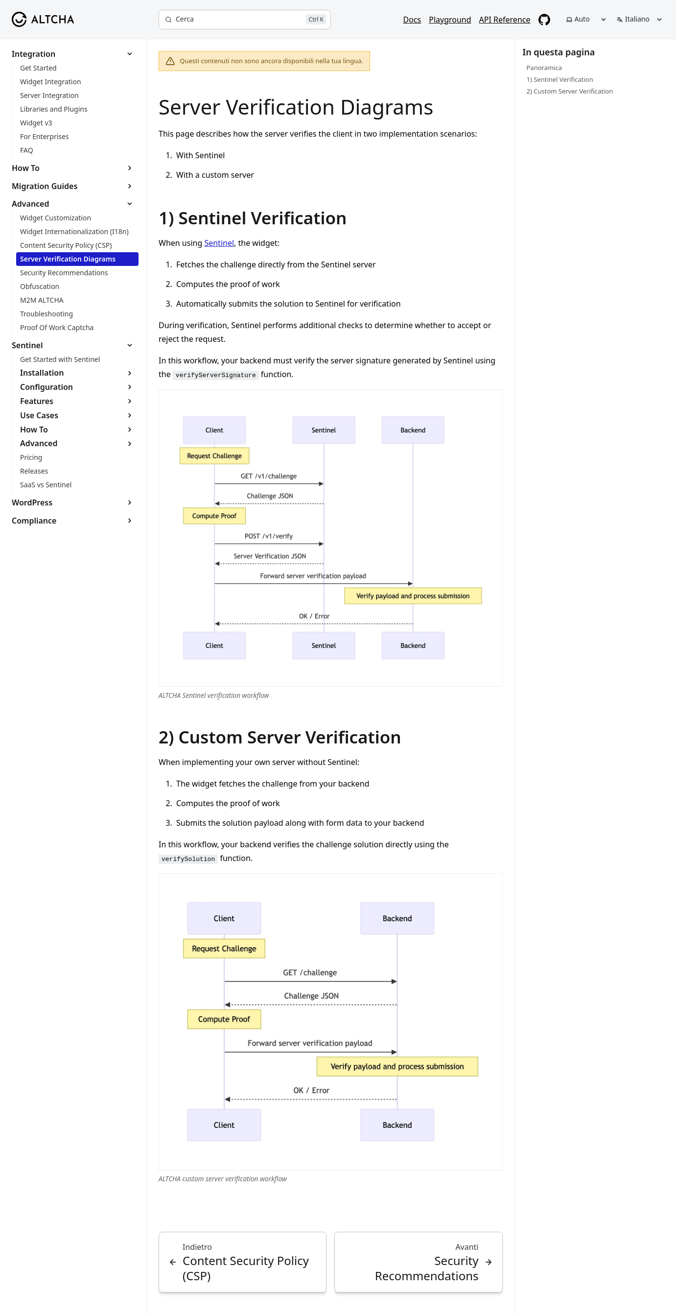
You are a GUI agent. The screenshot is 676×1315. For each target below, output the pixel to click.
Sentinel (219, 243)
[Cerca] (245, 19)
